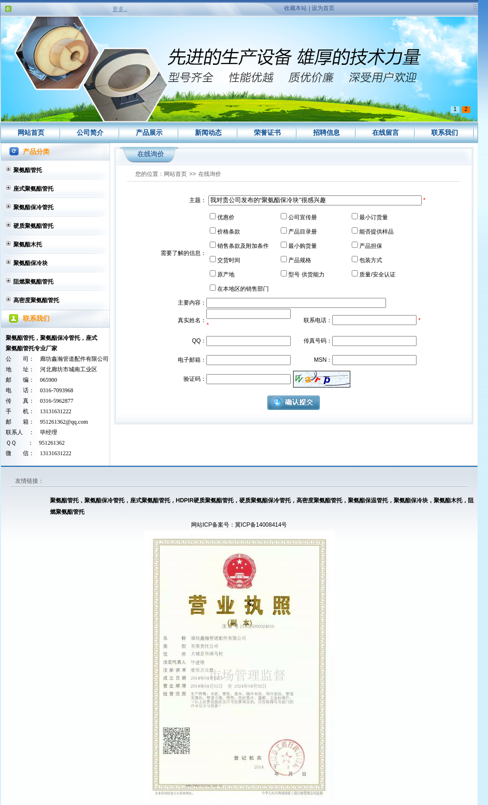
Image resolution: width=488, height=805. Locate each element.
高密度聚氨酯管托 (36, 300)
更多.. (119, 9)
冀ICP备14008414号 (261, 524)
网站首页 (31, 132)
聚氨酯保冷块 (30, 263)
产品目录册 (302, 231)
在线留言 (385, 132)
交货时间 (228, 260)
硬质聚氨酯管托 (33, 226)
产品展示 (149, 132)
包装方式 (370, 260)
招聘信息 (326, 132)
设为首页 (323, 8)
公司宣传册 (302, 217)
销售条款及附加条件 (243, 246)
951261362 (52, 442)
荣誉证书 (267, 132)
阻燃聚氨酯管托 (33, 281)
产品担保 (370, 246)
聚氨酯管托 (27, 170)
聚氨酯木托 (27, 244)
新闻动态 (208, 132)
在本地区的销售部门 (243, 288)
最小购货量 (302, 246)
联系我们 (444, 132)
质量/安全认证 (377, 274)
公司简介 (90, 132)
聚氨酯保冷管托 (33, 207)
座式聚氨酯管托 (33, 188)
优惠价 (225, 217)
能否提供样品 (376, 231)
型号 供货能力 (306, 274)
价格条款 (228, 231)
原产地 (225, 274)
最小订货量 (373, 217)
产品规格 (299, 260)
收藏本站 (295, 8)
